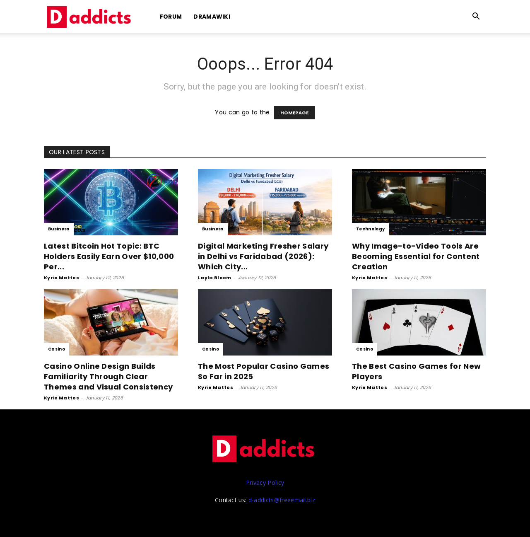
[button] (476, 17)
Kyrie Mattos (61, 277)
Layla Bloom (214, 277)
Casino (56, 349)
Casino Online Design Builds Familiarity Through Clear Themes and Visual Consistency (108, 376)
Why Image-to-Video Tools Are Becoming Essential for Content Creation (416, 256)
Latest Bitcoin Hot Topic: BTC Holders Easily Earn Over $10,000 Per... (109, 256)
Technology (370, 229)
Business (59, 229)
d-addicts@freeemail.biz (281, 500)
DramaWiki (211, 16)
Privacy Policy (265, 482)
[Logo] (90, 17)
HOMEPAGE (294, 112)
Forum (171, 16)
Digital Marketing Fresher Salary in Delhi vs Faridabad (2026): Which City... (263, 256)
